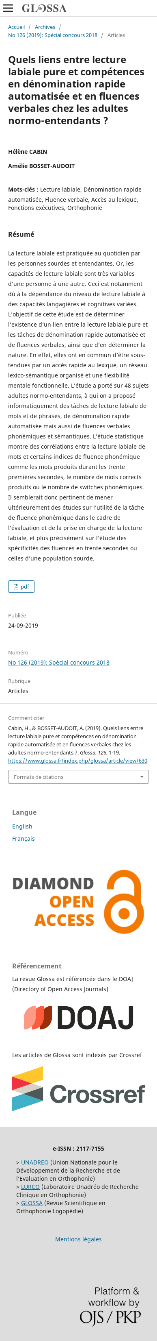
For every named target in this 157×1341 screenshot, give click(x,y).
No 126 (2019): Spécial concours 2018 (52, 35)
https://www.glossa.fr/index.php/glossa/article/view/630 (77, 760)
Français (23, 838)
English (22, 826)
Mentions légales (78, 1239)
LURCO (30, 1187)
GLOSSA (32, 1203)
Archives (45, 27)
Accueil (16, 27)
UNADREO (35, 1162)
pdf (24, 586)
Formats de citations (38, 777)
